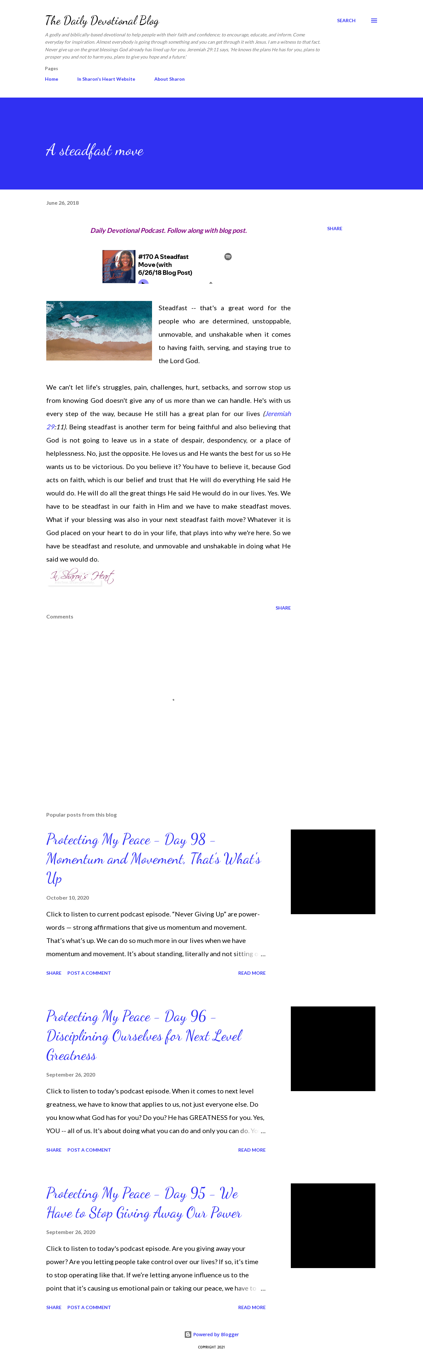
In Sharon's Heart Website (106, 79)
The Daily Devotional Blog (102, 20)
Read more (252, 973)
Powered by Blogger (211, 1334)
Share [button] (334, 228)
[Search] (346, 20)
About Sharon (169, 79)
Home (51, 79)
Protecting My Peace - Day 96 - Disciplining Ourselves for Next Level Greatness (143, 1035)
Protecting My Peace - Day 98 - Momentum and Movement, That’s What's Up (153, 858)
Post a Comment (89, 973)
